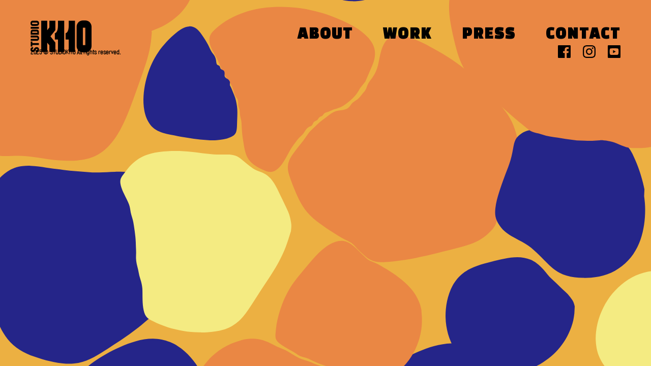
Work (407, 35)
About (325, 35)
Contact (583, 35)
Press (489, 35)
